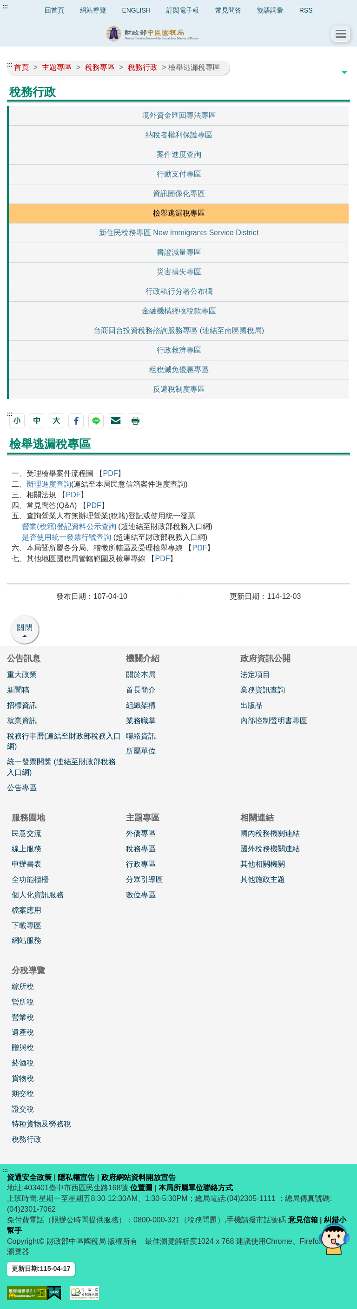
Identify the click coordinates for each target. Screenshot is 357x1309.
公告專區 (22, 788)
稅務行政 (26, 1139)
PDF (110, 473)
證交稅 (23, 1109)
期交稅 (23, 1094)
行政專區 (141, 864)
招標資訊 (22, 705)
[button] (341, 34)
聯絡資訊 (141, 736)
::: (5, 6)
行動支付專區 (179, 174)
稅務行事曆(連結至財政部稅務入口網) (64, 741)
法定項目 (255, 674)
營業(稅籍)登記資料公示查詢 (69, 526)
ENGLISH (136, 10)
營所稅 (23, 1002)
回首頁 (54, 10)
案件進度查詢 (179, 154)
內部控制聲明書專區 (273, 721)
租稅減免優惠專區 (179, 369)
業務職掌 (141, 721)
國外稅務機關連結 (270, 849)
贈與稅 (23, 1047)
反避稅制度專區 (179, 389)
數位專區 (141, 895)
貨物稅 (23, 1078)
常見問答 (228, 10)
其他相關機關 (262, 864)
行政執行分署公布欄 (178, 291)
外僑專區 (141, 833)
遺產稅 (23, 1032)
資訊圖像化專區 (179, 193)
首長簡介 (141, 690)
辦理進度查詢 (48, 484)
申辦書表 (26, 864)
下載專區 (26, 925)
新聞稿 (18, 690)
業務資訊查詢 (262, 690)
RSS (306, 10)
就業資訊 (22, 721)
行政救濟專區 (179, 350)
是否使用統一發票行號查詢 (66, 537)
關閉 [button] (25, 627)
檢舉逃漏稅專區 (179, 213)
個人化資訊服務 (38, 895)
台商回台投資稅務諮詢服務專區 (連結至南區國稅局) (178, 330)
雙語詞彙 (270, 10)
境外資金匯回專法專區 (179, 115)
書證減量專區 (179, 252)
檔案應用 (26, 910)
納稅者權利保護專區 (178, 135)
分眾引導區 (144, 879)
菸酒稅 (23, 1063)
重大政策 (22, 674)
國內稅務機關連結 (270, 833)
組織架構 (141, 705)
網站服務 (26, 940)
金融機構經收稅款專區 (179, 311)
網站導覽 (93, 10)
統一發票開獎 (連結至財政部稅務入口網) (61, 767)
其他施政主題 (262, 879)
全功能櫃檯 (30, 879)
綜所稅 (23, 986)
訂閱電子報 (182, 10)
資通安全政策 (29, 1177)
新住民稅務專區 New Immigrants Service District (178, 233)
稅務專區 (141, 849)
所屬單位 (141, 751)
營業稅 (23, 1017)
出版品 (251, 705)
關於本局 (141, 674)
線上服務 (26, 849)
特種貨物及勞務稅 (41, 1124)
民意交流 (26, 833)
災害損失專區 (179, 272)
